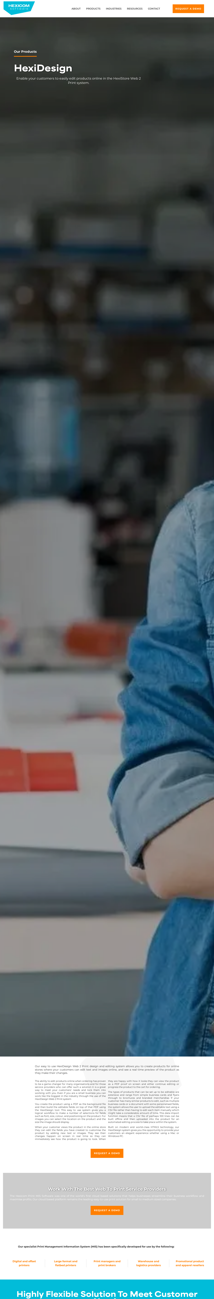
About (76, 8)
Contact (154, 8)
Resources (134, 8)
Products (93, 8)
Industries (113, 8)
